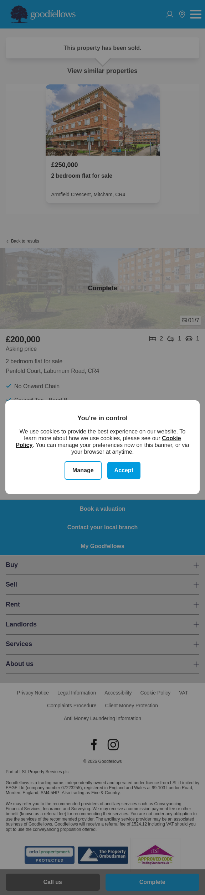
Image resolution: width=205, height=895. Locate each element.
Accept (123, 470)
